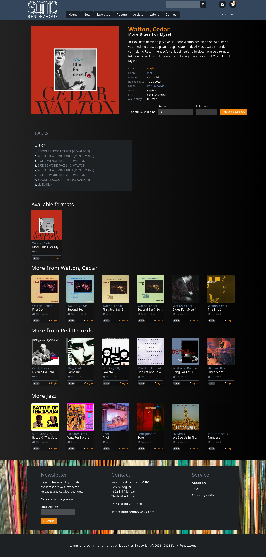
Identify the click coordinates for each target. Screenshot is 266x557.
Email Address (51, 506)
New (87, 15)
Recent (122, 15)
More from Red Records (62, 330)
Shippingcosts (203, 495)
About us (199, 483)
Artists (138, 15)
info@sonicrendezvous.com (133, 512)
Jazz (150, 73)
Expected (103, 15)
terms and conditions (86, 546)
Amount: (163, 106)
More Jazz (44, 395)
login (57, 258)
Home (73, 15)
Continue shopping (142, 111)
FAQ (223, 14)
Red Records (156, 86)
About (232, 14)
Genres (171, 15)
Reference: (202, 106)
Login (151, 68)
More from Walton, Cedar (64, 267)
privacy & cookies (120, 546)
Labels (154, 15)
